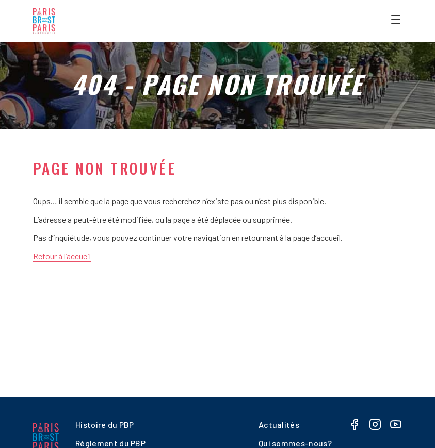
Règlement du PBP (110, 443)
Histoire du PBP (104, 424)
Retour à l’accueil (62, 256)
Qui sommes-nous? (295, 443)
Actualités (279, 424)
